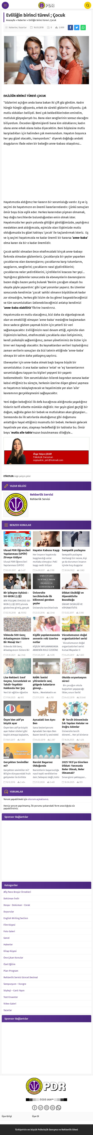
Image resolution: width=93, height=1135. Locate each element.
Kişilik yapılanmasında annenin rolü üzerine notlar (46, 638)
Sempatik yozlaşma (73, 550)
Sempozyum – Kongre (15, 984)
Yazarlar (23, 27)
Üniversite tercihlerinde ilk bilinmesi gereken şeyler (43, 598)
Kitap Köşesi (10, 951)
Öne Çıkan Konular (13, 957)
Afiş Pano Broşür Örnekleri (17, 892)
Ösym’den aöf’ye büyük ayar (14, 721)
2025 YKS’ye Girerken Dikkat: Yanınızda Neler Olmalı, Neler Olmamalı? (75, 767)
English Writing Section (16, 918)
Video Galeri (10, 1003)
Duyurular (9, 911)
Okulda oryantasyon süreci (74, 679)
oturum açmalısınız (38, 799)
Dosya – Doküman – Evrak (17, 905)
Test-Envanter (11, 997)
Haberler (21, 20)
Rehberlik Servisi (41, 494)
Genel (7, 938)
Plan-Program (11, 970)
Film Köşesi (9, 924)
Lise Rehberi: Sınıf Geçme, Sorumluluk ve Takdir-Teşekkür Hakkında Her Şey (17, 683)
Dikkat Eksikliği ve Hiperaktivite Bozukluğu (73, 596)
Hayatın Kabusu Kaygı (46, 550)
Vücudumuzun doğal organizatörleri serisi (74, 636)
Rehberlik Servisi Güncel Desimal (21, 977)
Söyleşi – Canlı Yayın (14, 990)
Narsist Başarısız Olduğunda (43, 764)
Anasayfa (10, 20)
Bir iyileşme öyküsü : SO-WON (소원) (16, 594)
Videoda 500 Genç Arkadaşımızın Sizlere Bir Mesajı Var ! (16, 638)
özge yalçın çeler (22, 476)
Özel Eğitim (9, 964)
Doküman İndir (11, 898)
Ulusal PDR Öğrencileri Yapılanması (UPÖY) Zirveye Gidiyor (17, 554)
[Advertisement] (46, 173)
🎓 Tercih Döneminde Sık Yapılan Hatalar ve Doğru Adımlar (75, 723)
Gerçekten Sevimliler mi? (16, 764)
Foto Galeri (9, 931)
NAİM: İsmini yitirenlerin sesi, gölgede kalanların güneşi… (44, 683)
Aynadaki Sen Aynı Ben (44, 721)
